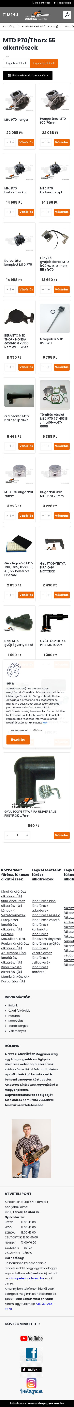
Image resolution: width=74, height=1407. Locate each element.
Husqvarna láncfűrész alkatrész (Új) (11, 925)
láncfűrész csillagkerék (41, 960)
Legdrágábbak (44, 63)
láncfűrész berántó (40, 969)
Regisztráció (64, 2)
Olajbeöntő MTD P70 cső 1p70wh (16, 418)
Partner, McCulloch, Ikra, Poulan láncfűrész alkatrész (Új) (15, 941)
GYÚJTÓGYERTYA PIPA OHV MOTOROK (53, 567)
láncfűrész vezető (46, 920)
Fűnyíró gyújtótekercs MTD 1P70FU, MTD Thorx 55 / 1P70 (54, 264)
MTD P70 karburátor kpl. (51, 190)
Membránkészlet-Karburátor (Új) (15, 979)
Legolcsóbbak (16, 63)
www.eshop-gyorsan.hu (45, 1403)
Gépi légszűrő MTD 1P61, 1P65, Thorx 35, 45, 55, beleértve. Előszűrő (18, 569)
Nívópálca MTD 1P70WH (51, 341)
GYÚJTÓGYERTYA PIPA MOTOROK (53, 643)
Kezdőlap (9, 26)
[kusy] (10, 142)
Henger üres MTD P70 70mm (53, 121)
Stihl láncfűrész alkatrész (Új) (13, 903)
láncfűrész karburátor (40, 927)
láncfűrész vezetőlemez (42, 950)
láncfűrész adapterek (40, 908)
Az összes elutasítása (26, 730)
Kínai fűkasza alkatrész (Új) (11, 969)
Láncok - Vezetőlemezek (13, 912)
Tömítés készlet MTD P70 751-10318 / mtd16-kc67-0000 (54, 420)
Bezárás (18, 739)
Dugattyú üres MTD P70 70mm (52, 494)
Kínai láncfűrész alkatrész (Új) (13, 894)
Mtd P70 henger (16, 120)
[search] (67, 15)
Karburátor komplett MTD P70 (18, 263)
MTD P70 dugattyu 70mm (18, 494)
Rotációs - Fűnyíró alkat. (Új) (40, 26)
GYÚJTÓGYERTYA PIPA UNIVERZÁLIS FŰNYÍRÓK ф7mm (30, 814)
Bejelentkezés (43, 2)
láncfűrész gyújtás (46, 943)
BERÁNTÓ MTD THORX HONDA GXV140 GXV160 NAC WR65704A (16, 341)
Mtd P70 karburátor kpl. (15, 190)
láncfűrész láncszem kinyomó (46, 936)
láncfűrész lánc (44, 901)
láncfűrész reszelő (46, 915)
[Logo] (37, 15)
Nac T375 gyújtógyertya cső (18, 643)
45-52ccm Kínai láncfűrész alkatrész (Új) (13, 958)
